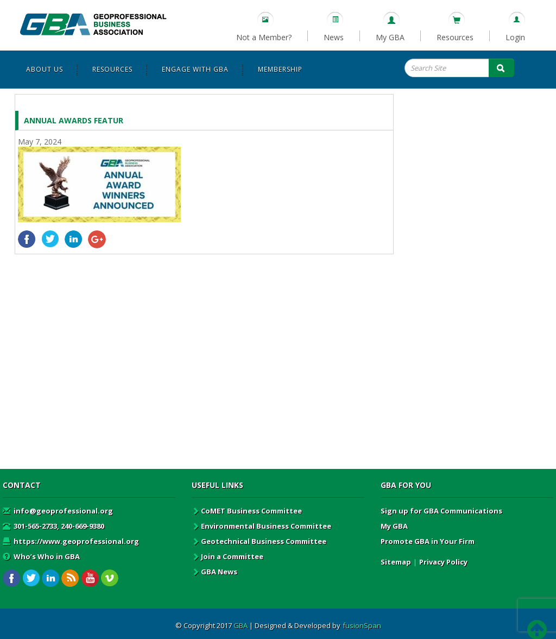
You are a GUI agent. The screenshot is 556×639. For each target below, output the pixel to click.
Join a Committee (227, 556)
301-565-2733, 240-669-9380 (53, 526)
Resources (455, 37)
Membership (280, 69)
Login (515, 37)
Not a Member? (264, 37)
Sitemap (396, 562)
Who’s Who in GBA (41, 556)
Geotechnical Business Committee (259, 541)
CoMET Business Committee (247, 511)
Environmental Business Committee (261, 526)
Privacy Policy (443, 562)
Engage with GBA (195, 69)
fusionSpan (362, 625)
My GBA (390, 37)
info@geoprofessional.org (58, 511)
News (334, 37)
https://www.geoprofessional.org (71, 541)
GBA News (214, 572)
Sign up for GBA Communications (441, 511)
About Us (44, 69)
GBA (240, 625)
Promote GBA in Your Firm (428, 541)
